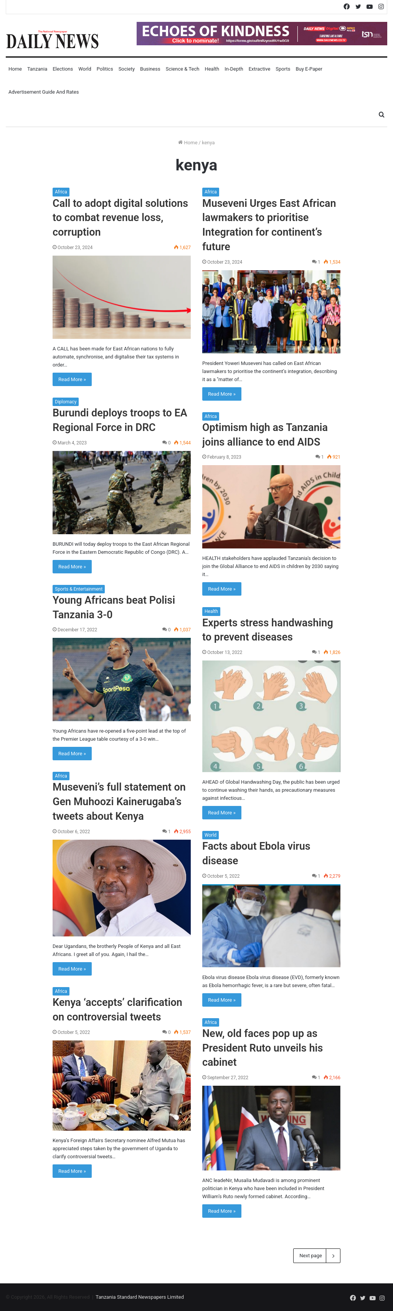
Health (212, 69)
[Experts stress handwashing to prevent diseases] (271, 716)
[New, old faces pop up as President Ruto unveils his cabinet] (271, 1128)
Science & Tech (183, 69)
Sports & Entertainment (78, 589)
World (84, 69)
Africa (61, 192)
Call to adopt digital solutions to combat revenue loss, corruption (120, 218)
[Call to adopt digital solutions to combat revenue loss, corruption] (122, 297)
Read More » (72, 379)
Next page (316, 1256)
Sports (283, 69)
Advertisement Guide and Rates (43, 92)
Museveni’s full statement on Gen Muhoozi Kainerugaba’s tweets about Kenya (119, 801)
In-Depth (234, 69)
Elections (63, 69)
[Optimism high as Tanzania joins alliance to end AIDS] (271, 506)
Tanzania (37, 69)
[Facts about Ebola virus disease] (271, 926)
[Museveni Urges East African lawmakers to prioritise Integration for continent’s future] (271, 311)
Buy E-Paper (309, 69)
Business (150, 69)
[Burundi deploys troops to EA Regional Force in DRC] (122, 492)
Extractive (260, 69)
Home (15, 69)
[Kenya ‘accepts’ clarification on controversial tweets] (122, 1085)
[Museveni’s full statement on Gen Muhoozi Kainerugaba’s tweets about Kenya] (122, 888)
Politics (105, 69)
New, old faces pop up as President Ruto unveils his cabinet (262, 1048)
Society (127, 69)
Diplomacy (65, 402)
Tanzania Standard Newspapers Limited (140, 1297)
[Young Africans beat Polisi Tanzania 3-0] (122, 679)
